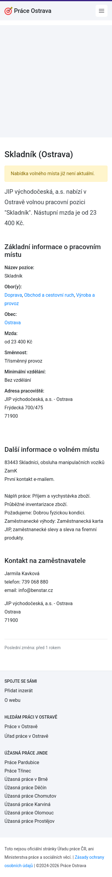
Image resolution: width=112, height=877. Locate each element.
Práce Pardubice (21, 762)
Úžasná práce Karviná (27, 804)
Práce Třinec (17, 771)
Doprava (13, 295)
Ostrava (12, 322)
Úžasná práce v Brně (26, 779)
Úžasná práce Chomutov (30, 796)
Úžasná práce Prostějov (29, 821)
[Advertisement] (56, 81)
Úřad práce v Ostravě (26, 736)
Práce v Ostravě (21, 726)
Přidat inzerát (18, 690)
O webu (12, 700)
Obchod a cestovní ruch (49, 295)
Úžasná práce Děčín (25, 787)
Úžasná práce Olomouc (29, 813)
